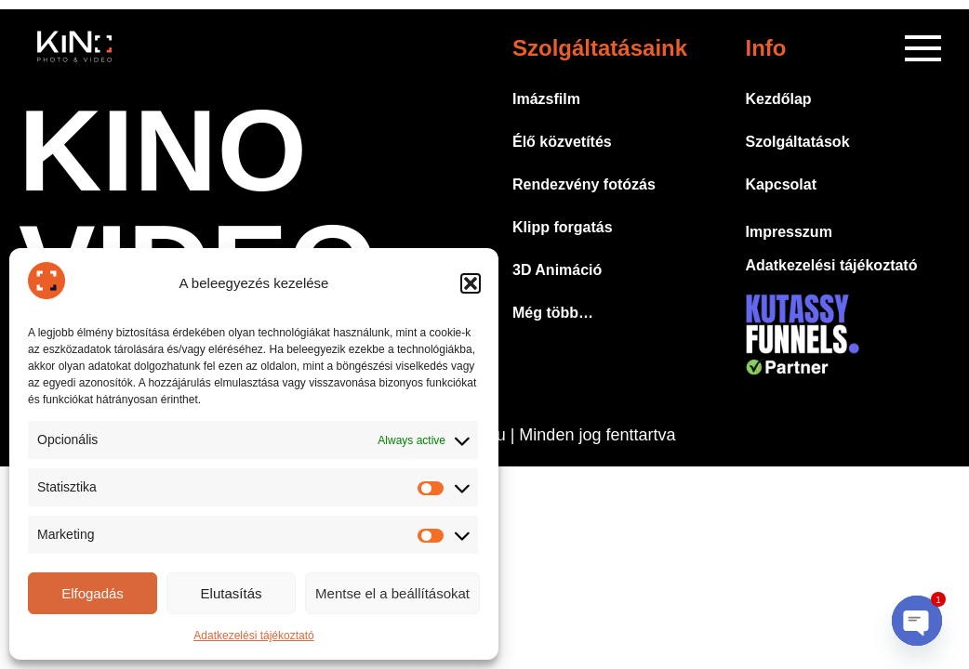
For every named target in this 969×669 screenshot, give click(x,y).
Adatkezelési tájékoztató (253, 635)
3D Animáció (557, 270)
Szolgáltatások (798, 142)
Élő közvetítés (562, 142)
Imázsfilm (546, 99)
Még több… (552, 313)
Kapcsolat (781, 184)
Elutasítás (231, 593)
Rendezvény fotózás (584, 184)
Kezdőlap (779, 99)
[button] (470, 283)
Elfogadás (92, 593)
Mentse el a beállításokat (392, 593)
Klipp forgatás (562, 227)
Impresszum (789, 232)
